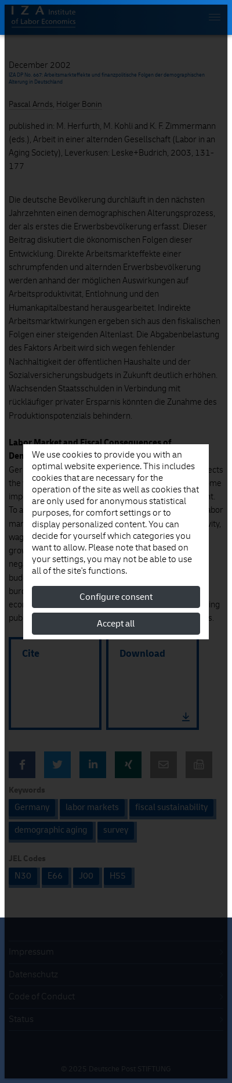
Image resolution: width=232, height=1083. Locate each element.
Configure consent (116, 597)
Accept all (116, 623)
